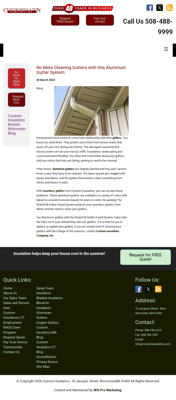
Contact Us (11, 352)
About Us (10, 293)
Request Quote (14, 337)
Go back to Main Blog (16, 78)
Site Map (42, 367)
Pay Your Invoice (100, 20)
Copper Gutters (47, 323)
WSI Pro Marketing (107, 390)
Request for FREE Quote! (145, 257)
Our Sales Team (14, 298)
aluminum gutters (63, 169)
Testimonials (12, 347)
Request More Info (18, 99)
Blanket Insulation (49, 298)
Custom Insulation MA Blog (46, 332)
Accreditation (46, 357)
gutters (116, 137)
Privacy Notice (47, 362)
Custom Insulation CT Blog (46, 347)
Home (7, 288)
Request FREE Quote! (65, 20)
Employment (12, 323)
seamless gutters (54, 190)
